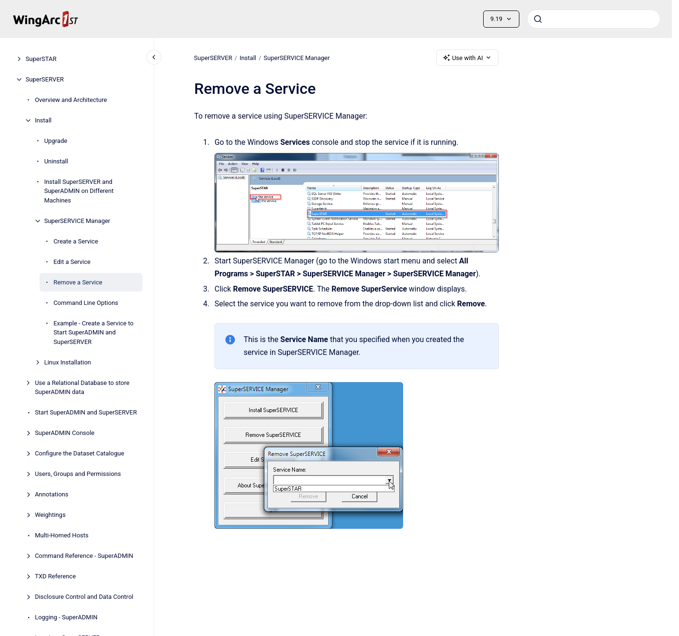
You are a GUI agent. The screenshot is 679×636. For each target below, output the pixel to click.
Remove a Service (77, 282)
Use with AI (468, 57)
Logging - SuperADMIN (66, 617)
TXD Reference (55, 576)
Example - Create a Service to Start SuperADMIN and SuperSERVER (93, 332)
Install (43, 120)
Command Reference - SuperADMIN (84, 555)
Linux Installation (67, 362)
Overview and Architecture (71, 99)
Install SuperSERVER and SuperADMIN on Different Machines (79, 191)
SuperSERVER (45, 79)
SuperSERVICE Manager (77, 220)
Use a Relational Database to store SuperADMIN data (82, 387)
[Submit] (538, 19)
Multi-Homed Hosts (62, 535)
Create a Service (75, 241)
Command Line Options (85, 302)
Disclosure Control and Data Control (84, 596)
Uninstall (56, 161)
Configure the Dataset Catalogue (79, 453)
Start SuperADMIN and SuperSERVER (86, 412)
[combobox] (593, 19)
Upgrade (55, 140)
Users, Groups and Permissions (78, 473)
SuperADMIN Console (64, 432)
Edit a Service (72, 261)
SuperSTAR (41, 58)
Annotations (51, 494)
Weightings (50, 514)
